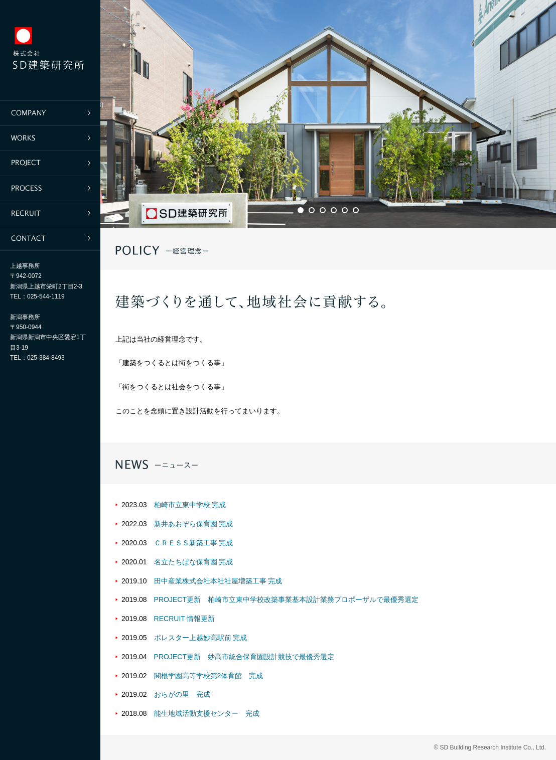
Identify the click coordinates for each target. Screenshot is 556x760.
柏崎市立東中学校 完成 (190, 505)
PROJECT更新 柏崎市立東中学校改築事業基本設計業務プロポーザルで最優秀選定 (286, 599)
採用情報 (50, 213)
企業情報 (50, 112)
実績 (50, 137)
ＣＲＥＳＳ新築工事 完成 (193, 543)
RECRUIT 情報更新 (184, 619)
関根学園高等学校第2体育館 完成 (208, 676)
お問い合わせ (50, 238)
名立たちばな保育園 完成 (193, 562)
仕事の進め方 (50, 188)
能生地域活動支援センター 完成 (206, 713)
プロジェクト (50, 163)
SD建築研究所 (50, 50)
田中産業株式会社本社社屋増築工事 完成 (218, 581)
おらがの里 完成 (182, 694)
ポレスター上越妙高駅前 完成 (200, 638)
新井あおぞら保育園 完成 (193, 524)
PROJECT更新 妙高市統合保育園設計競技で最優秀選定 (244, 657)
